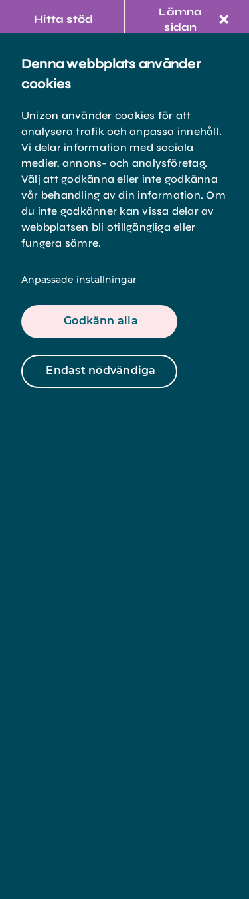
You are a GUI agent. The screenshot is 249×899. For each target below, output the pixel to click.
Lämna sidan (194, 19)
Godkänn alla (101, 320)
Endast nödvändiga (100, 370)
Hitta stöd (63, 19)
